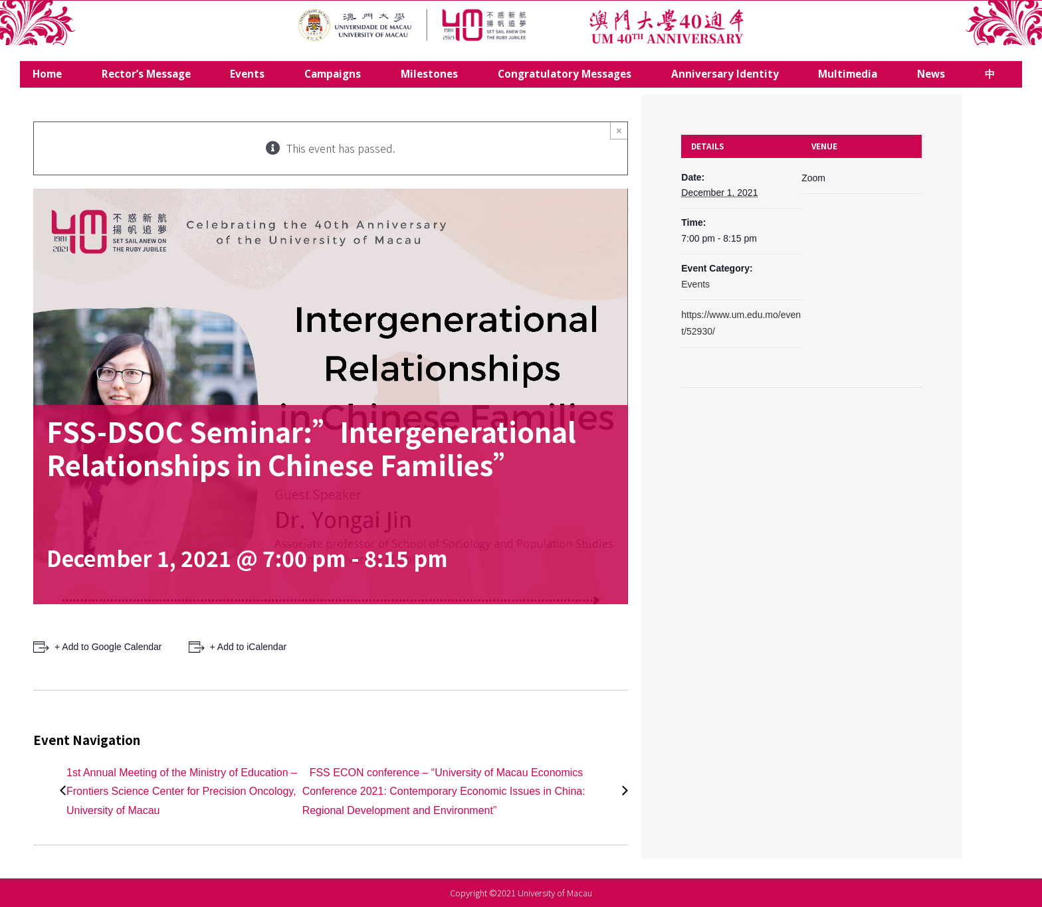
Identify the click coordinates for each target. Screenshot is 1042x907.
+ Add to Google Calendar (108, 646)
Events (695, 284)
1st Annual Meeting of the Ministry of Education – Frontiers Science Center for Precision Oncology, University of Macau (181, 792)
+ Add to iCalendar (248, 646)
